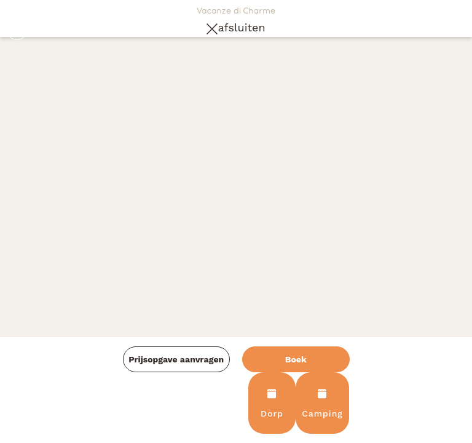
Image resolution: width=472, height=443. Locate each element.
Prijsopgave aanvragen (176, 359)
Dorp (272, 403)
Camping (322, 403)
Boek (296, 359)
